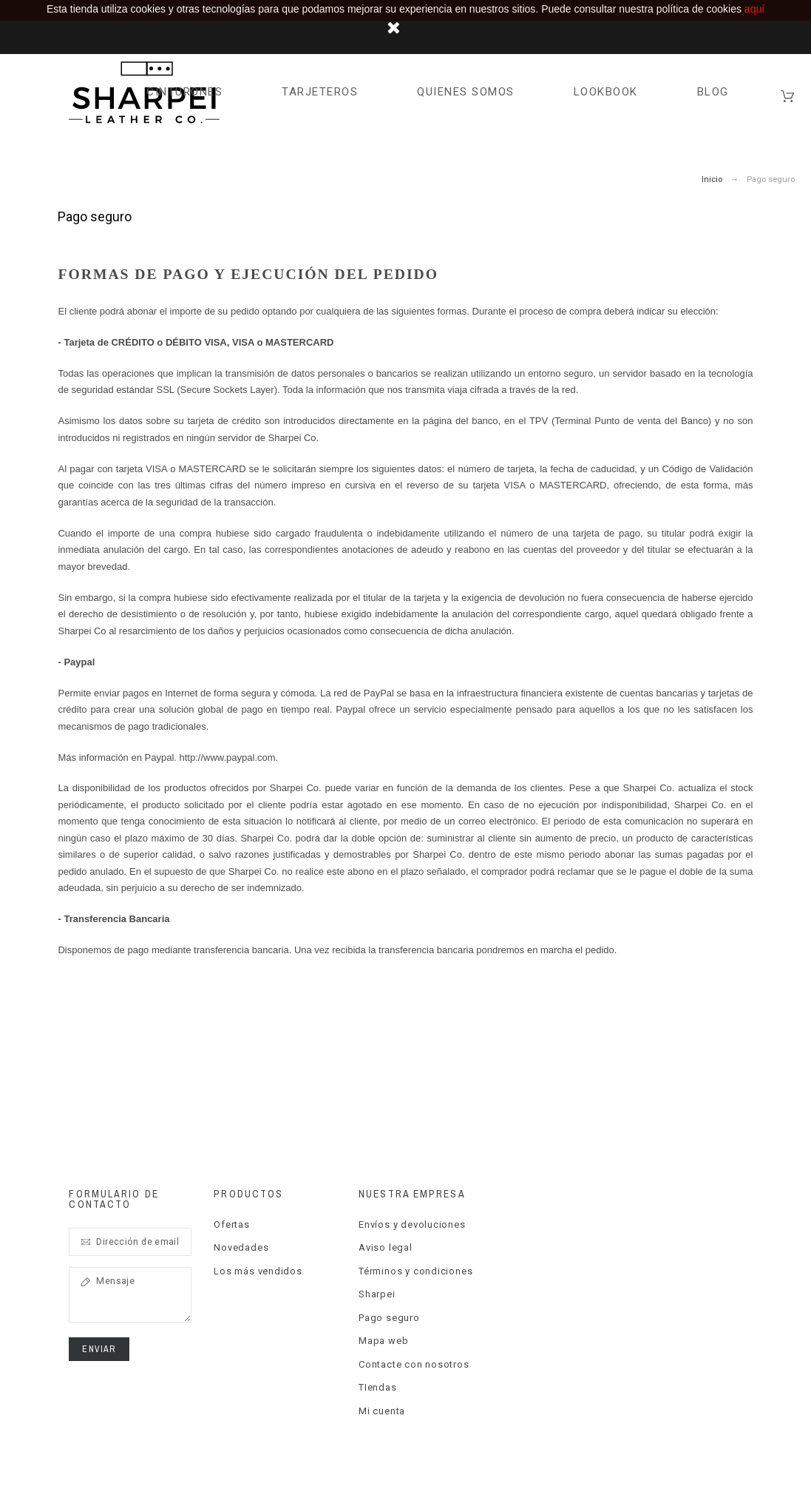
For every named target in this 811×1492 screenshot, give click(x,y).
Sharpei (377, 1294)
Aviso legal (386, 1247)
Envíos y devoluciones (412, 1224)
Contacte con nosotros (414, 1364)
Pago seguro (389, 1317)
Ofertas (231, 1224)
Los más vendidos (258, 1271)
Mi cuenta (382, 1411)
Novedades (241, 1247)
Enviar (98, 1349)
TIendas (377, 1387)
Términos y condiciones (415, 1271)
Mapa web (383, 1340)
